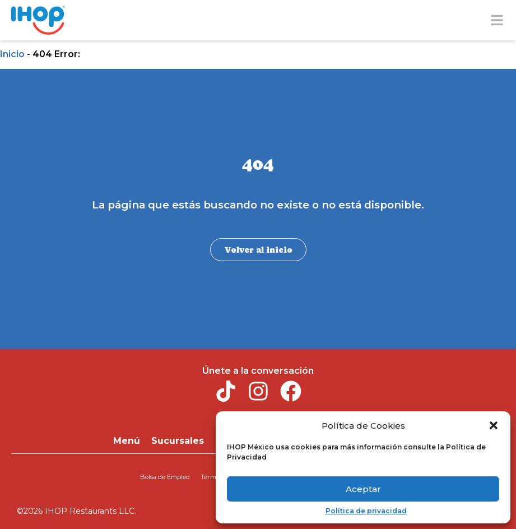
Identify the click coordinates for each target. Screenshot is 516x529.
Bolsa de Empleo (165, 474)
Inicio (12, 54)
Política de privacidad (366, 511)
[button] (493, 425)
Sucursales (177, 439)
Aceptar (363, 489)
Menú (126, 439)
